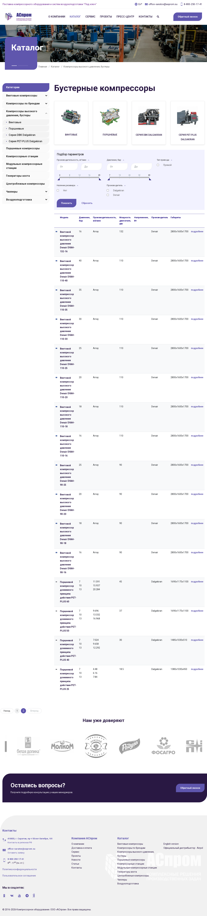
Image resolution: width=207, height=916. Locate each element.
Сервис (90, 16)
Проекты (106, 16)
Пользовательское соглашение (19, 875)
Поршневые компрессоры (23, 148)
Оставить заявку (16, 852)
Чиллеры (11, 191)
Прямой (167, 165)
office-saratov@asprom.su (161, 4)
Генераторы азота (18, 175)
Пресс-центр (125, 16)
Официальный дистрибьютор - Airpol (183, 847)
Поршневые (16, 128)
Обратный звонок (188, 16)
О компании (56, 16)
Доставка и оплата (81, 847)
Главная (42, 66)
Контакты (145, 16)
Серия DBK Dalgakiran (22, 134)
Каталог (75, 16)
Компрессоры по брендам (23, 103)
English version (171, 843)
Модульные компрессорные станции (24, 166)
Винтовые (15, 122)
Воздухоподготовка (19, 199)
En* (138, 4)
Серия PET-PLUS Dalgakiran (25, 141)
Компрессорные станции (22, 156)
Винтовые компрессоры (21, 95)
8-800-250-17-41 (191, 4)
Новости (75, 859)
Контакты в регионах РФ (20, 842)
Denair (116, 195)
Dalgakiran (118, 190)
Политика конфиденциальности (19, 869)
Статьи (75, 863)
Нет (65, 190)
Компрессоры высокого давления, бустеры (86, 66)
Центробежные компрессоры (25, 183)
